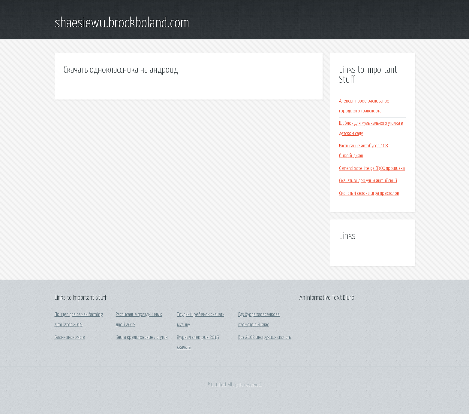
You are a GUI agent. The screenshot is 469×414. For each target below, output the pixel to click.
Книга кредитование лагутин (142, 337)
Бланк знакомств (70, 337)
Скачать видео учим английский (368, 180)
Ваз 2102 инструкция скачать (264, 337)
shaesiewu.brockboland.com (122, 23)
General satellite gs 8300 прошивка (372, 168)
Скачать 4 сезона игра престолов (369, 193)
